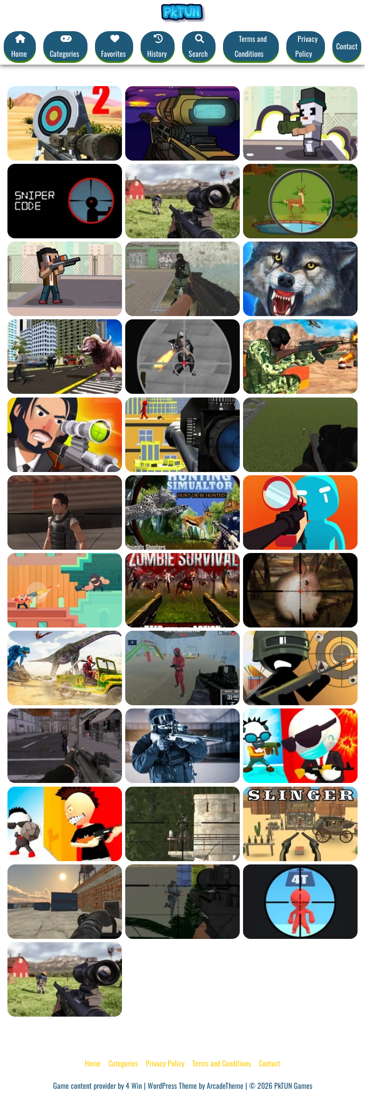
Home (93, 1063)
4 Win (134, 1085)
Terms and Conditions (251, 46)
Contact (347, 46)
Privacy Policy (306, 46)
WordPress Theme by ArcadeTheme (195, 1085)
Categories (123, 1063)
